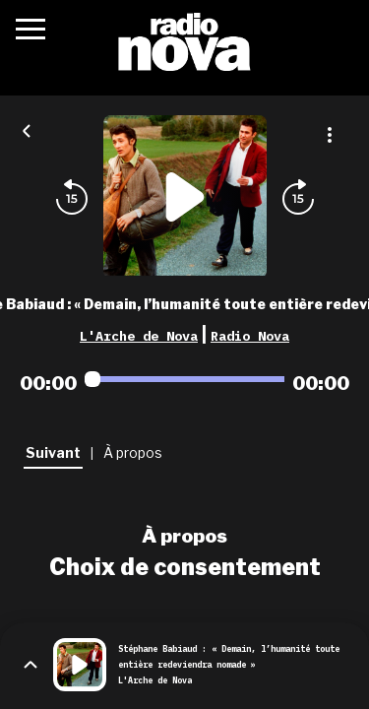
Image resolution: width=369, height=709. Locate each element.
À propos (184, 536)
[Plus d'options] (329, 135)
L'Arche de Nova (139, 336)
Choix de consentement (185, 567)
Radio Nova (250, 336)
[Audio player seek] (184, 379)
